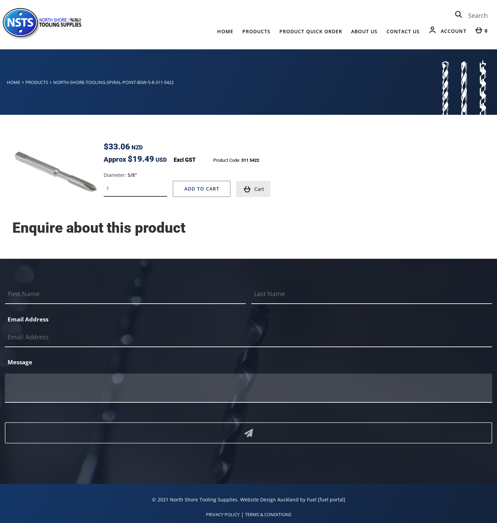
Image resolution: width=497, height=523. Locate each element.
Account (453, 31)
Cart (253, 189)
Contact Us (403, 31)
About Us (364, 31)
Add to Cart (201, 188)
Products (256, 31)
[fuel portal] (331, 499)
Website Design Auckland (269, 499)
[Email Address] (248, 336)
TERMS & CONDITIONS (268, 514)
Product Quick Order (310, 31)
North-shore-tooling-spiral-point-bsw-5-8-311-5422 (113, 82)
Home (225, 31)
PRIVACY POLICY (223, 514)
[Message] (248, 387)
